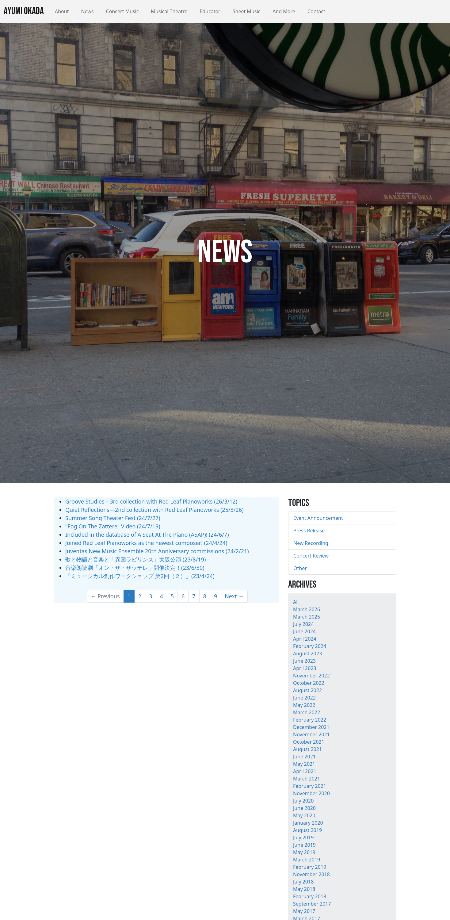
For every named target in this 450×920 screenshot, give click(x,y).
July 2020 (303, 800)
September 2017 (312, 903)
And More (284, 11)
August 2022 (307, 690)
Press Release (309, 530)
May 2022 (304, 705)
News (87, 11)
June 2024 (304, 631)
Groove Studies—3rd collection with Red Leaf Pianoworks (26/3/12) (151, 501)
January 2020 (308, 822)
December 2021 (311, 727)
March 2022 (306, 712)
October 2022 (308, 683)
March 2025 (306, 616)
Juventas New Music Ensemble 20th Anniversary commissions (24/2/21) (157, 551)
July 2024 (303, 624)
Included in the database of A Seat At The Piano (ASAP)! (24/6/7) (147, 534)
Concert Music (122, 11)
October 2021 (308, 741)
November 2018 (311, 874)
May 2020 (304, 815)
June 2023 (304, 660)
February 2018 (309, 896)
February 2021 (309, 786)
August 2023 (307, 653)
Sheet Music (247, 11)
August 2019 (307, 830)
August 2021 (307, 749)
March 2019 (306, 859)
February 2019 (309, 867)
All (296, 602)
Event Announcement (318, 518)
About (62, 11)
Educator (210, 11)
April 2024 (304, 638)
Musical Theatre (169, 11)
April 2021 (304, 771)
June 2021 (304, 756)
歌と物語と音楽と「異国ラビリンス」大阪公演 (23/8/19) (135, 559)
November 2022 (311, 675)
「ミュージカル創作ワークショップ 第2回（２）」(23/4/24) (140, 576)
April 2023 (304, 668)
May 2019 (304, 852)
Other (300, 568)
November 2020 (311, 793)
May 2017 (304, 911)
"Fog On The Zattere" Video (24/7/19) (112, 526)
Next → (234, 596)
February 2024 (309, 646)
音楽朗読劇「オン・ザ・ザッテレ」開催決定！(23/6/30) (134, 567)
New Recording (310, 543)
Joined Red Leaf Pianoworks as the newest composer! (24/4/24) (146, 542)
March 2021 (306, 778)
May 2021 (304, 764)
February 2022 (309, 719)
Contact (316, 11)
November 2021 (311, 734)
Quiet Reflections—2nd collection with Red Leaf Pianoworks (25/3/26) (154, 509)
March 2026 (306, 609)
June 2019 (304, 844)
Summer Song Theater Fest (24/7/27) (112, 518)
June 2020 (304, 808)
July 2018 (303, 881)
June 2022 (304, 697)
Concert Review (311, 555)
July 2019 (303, 837)
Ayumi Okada (24, 11)
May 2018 (304, 889)
